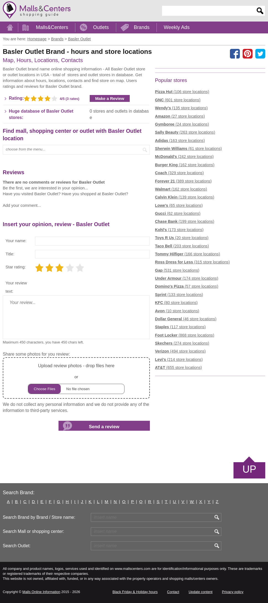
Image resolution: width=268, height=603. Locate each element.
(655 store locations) (178, 367)
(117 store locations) (180, 327)
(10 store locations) (177, 311)
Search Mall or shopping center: (33, 531)
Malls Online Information (41, 592)
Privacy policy (232, 592)
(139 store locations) (184, 197)
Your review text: (16, 287)
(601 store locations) (178, 100)
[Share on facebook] (235, 54)
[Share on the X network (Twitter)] (260, 54)
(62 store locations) (178, 213)
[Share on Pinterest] (248, 54)
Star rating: (16, 267)
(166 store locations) (187, 254)
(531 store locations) (177, 270)
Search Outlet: (17, 545)
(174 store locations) (186, 278)
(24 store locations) (182, 124)
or (76, 378)
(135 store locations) (181, 108)
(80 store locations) (176, 302)
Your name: (16, 240)
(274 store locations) (182, 343)
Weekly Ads (177, 27)
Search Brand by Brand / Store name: (39, 517)
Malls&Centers (52, 27)
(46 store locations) (186, 319)
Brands (142, 27)
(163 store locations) (180, 140)
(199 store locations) (184, 221)
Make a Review (109, 98)
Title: (10, 254)
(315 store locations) (192, 262)
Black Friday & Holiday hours (135, 592)
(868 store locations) (184, 335)
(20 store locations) (182, 238)
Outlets (101, 27)
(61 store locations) (188, 148)
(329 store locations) (179, 173)
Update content (200, 592)
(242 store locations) (184, 156)
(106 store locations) (182, 91)
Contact (173, 592)
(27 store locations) (180, 116)
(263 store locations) (185, 132)
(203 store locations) (182, 246)
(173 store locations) (179, 230)
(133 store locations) (179, 294)
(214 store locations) (179, 359)
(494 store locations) (180, 351)
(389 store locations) (183, 181)
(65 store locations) (179, 205)
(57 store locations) (186, 286)
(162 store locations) (184, 165)
